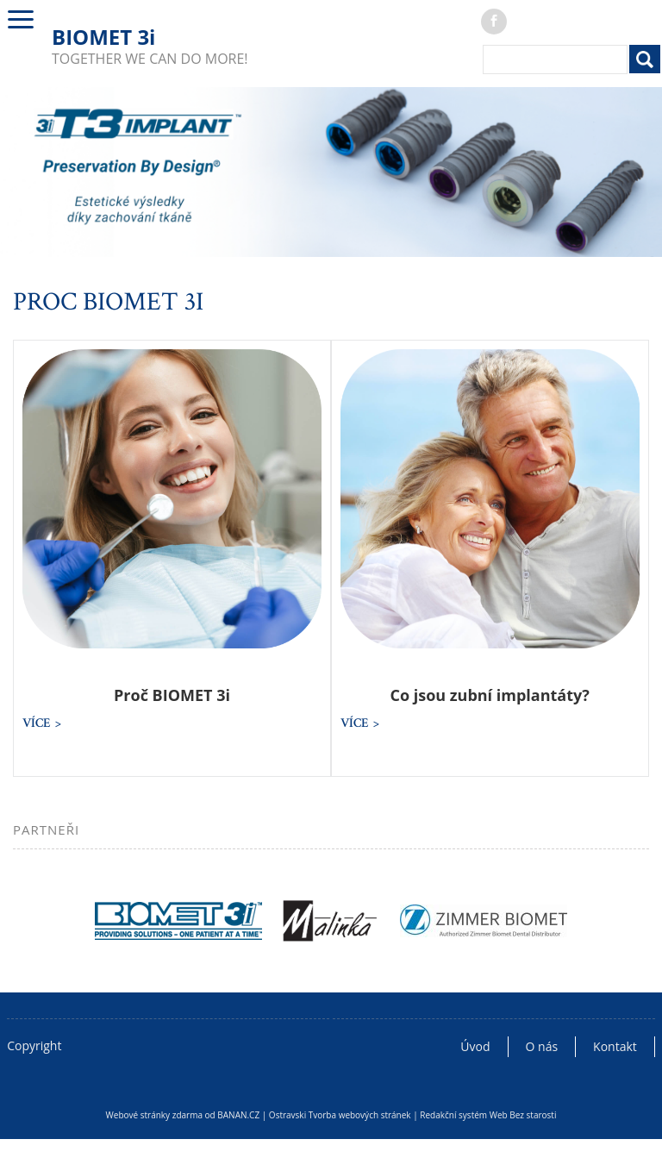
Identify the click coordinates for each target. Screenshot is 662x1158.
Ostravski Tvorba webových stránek (340, 1115)
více (36, 723)
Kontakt (615, 1046)
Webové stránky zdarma (154, 1115)
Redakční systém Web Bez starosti (488, 1115)
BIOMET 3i (103, 36)
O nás (542, 1046)
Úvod (475, 1046)
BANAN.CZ (238, 1115)
